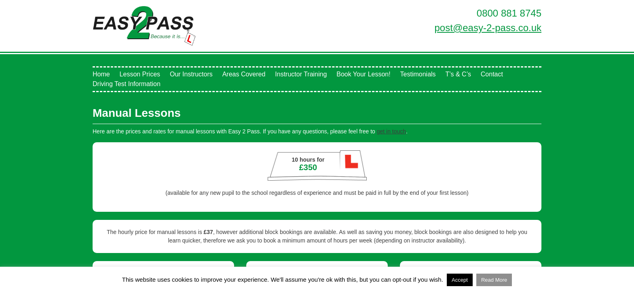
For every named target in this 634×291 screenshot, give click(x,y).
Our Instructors (191, 74)
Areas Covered (244, 74)
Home (101, 74)
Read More (494, 280)
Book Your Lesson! (363, 74)
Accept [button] (460, 280)
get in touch (391, 131)
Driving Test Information (127, 83)
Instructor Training (301, 74)
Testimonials (418, 74)
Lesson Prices (140, 74)
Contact (492, 74)
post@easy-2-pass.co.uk (488, 27)
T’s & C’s (458, 74)
